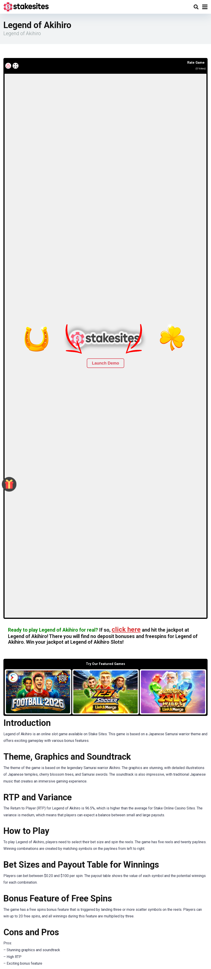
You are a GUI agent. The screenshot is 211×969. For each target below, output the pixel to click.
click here (126, 629)
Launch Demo (105, 363)
